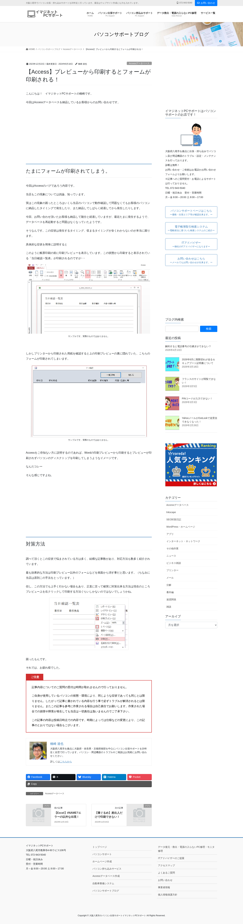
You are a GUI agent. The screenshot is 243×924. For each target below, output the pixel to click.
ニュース (171, 555)
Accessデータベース (139, 63)
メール (170, 577)
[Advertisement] (89, 132)
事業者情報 (164, 887)
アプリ (170, 534)
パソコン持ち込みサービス (106, 868)
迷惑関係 (171, 599)
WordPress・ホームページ (180, 526)
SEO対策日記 (173, 519)
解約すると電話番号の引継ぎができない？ (188, 346)
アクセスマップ (166, 865)
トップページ (99, 847)
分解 (168, 585)
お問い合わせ (206, 3)
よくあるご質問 (166, 872)
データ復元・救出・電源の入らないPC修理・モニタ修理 (186, 849)
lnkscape (171, 512)
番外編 (170, 592)
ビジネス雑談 (173, 563)
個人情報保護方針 (167, 894)
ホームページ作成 (102, 861)
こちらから (66, 761)
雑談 (168, 606)
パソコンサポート (102, 854)
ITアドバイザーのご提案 (171, 858)
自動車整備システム (103, 883)
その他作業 (172, 548)
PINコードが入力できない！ (197, 398)
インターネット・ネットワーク (183, 541)
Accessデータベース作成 (106, 876)
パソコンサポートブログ (105, 890)
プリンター (172, 570)
